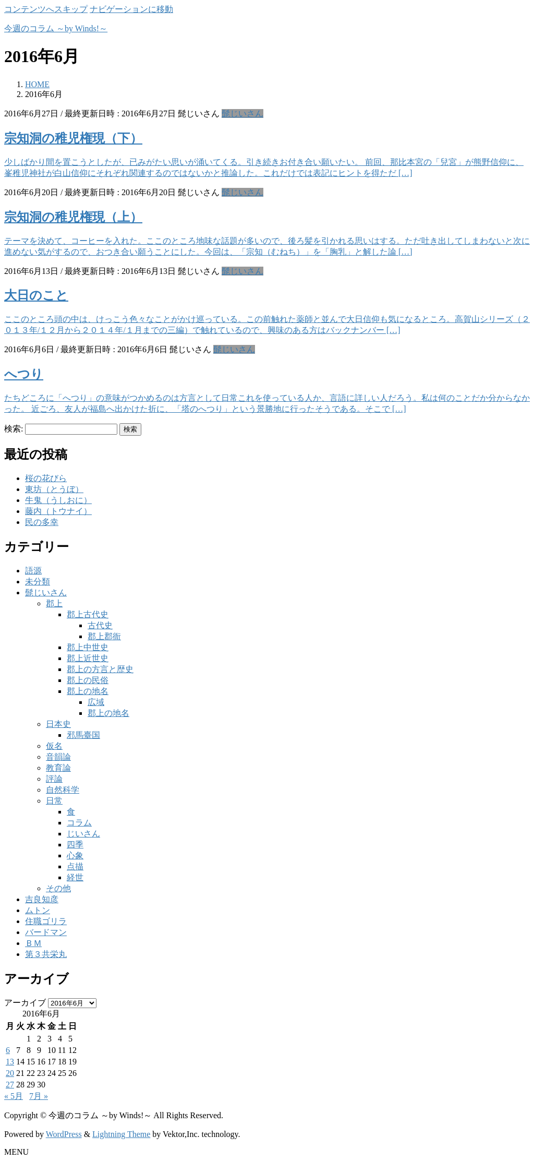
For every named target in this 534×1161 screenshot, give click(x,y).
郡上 (54, 603)
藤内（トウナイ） (58, 511)
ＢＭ (33, 943)
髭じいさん (242, 113)
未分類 (37, 581)
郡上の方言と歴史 (100, 669)
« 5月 (13, 1096)
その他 (58, 888)
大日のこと (36, 295)
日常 (54, 800)
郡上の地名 (87, 691)
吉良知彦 (41, 899)
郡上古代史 (87, 614)
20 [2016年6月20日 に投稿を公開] (10, 1073)
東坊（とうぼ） (54, 489)
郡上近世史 (87, 658)
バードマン (46, 932)
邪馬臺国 (83, 735)
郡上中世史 (87, 647)
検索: (13, 428)
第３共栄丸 (46, 954)
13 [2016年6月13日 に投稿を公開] (10, 1061)
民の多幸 (41, 522)
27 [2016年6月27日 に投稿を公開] (10, 1084)
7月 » (38, 1096)
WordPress (64, 1134)
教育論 (58, 767)
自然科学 (62, 789)
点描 (75, 866)
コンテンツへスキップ (46, 9)
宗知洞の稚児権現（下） (73, 138)
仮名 (54, 745)
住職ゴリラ (46, 921)
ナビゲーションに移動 (131, 9)
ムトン (37, 910)
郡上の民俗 (87, 680)
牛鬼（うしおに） (58, 500)
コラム (79, 822)
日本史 (58, 724)
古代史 (100, 625)
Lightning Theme (121, 1134)
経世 (75, 877)
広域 (96, 702)
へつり (23, 374)
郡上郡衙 (104, 636)
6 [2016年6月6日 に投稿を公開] (8, 1050)
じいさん (83, 833)
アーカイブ (25, 1002)
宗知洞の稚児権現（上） (73, 217)
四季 (75, 844)
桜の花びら (46, 478)
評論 (54, 778)
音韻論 (58, 756)
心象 (75, 855)
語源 (33, 570)
